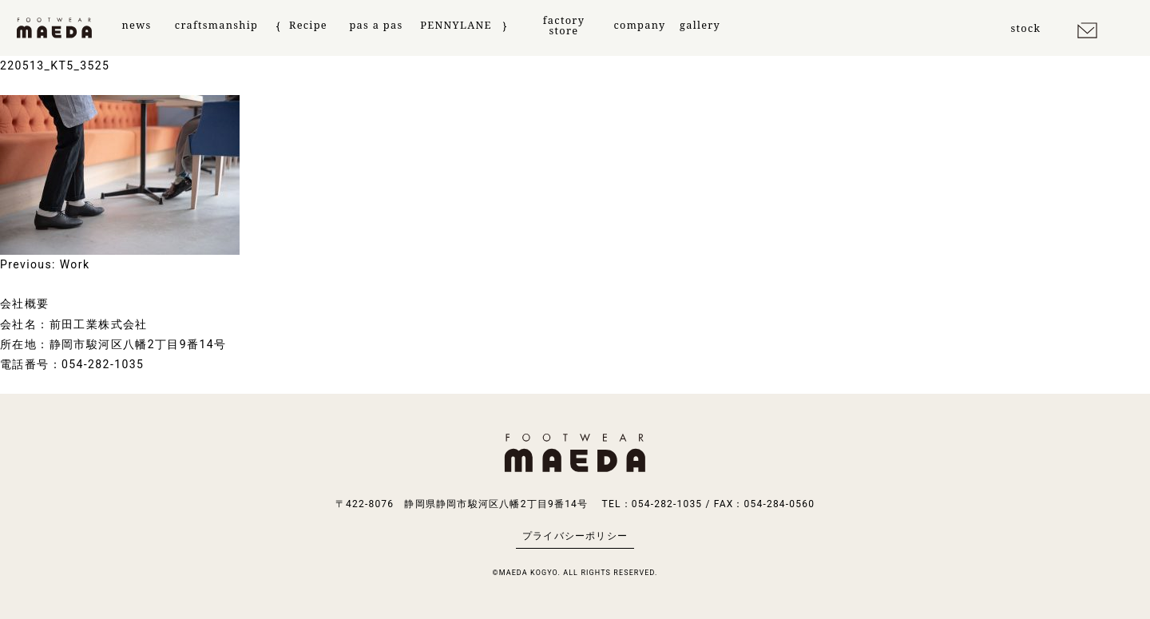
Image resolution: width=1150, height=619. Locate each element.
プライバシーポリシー (575, 536)
